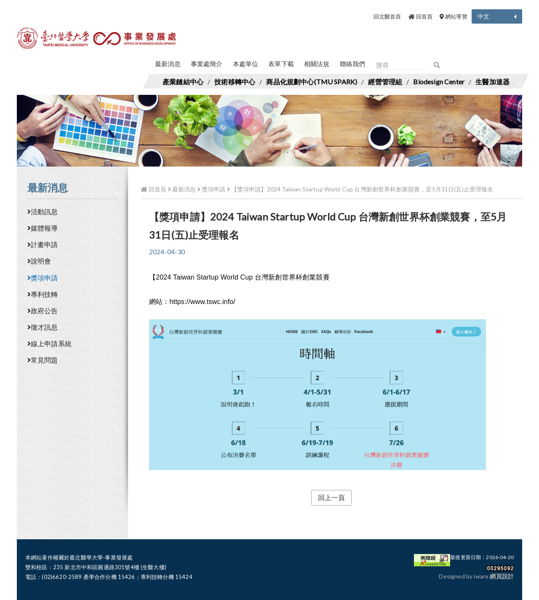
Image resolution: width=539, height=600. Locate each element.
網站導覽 (453, 16)
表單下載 (281, 63)
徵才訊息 (42, 327)
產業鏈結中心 (183, 82)
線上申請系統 (49, 343)
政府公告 (42, 311)
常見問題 (42, 360)
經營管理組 (385, 82)
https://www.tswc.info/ (202, 301)
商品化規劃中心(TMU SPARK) (311, 82)
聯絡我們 (353, 63)
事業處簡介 (207, 63)
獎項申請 (42, 278)
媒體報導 (42, 228)
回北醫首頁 (387, 16)
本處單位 (246, 63)
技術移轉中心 (234, 82)
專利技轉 (42, 294)
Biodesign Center (438, 82)
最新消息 (168, 63)
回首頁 (420, 16)
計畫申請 (42, 244)
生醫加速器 (492, 82)
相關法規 (317, 63)
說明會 (39, 261)
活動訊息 (42, 211)
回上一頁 (331, 497)
